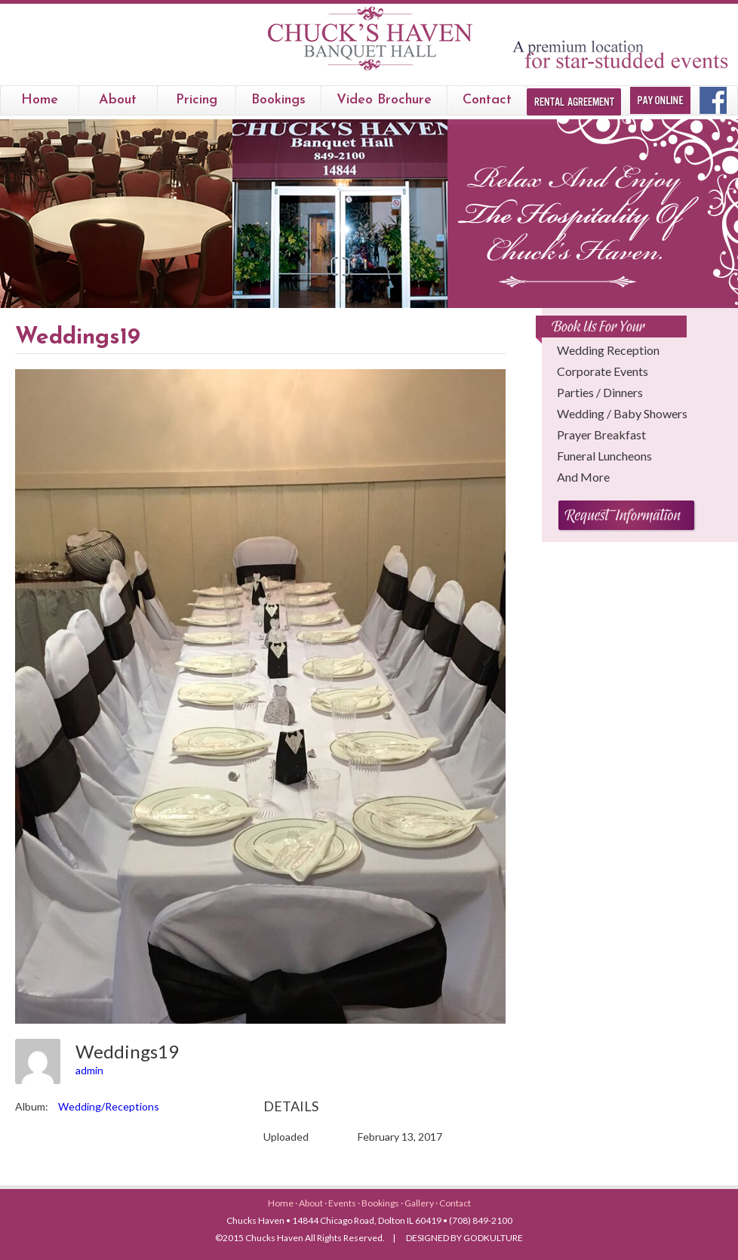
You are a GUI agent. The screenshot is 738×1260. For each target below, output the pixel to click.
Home (39, 100)
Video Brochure (384, 100)
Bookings (381, 1203)
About (118, 100)
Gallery (419, 1203)
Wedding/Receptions (108, 1106)
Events (343, 1203)
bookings (278, 100)
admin (89, 1070)
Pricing (196, 100)
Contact (487, 100)
